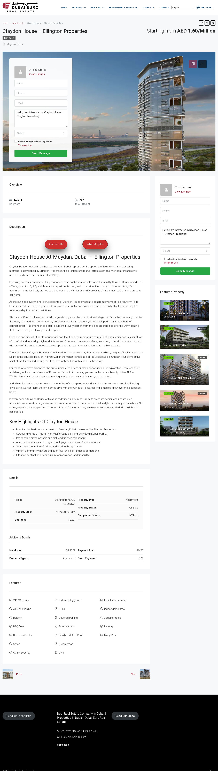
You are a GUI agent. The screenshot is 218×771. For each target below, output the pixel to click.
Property (77, 7)
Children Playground (70, 599)
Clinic (62, 607)
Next (133, 666)
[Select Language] (183, 7)
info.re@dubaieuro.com (73, 729)
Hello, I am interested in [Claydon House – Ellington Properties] (40, 118)
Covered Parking (68, 615)
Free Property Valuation (123, 7)
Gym (61, 645)
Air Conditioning (22, 607)
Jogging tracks (112, 615)
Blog (211, 763)
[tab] (193, 64)
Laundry (108, 622)
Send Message (41, 153)
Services (96, 7)
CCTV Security (21, 645)
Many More (110, 630)
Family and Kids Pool (70, 630)
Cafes (16, 638)
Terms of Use (25, 145)
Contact (164, 7)
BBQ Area (18, 622)
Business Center (22, 630)
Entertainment (67, 622)
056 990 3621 (205, 7)
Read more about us (18, 708)
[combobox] (40, 133)
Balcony (17, 615)
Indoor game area (114, 607)
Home (64, 7)
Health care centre (115, 599)
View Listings (37, 74)
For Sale (9, 38)
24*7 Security (21, 599)
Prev (19, 666)
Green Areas (66, 638)
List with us (148, 7)
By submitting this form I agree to (40, 143)
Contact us (63, 737)
